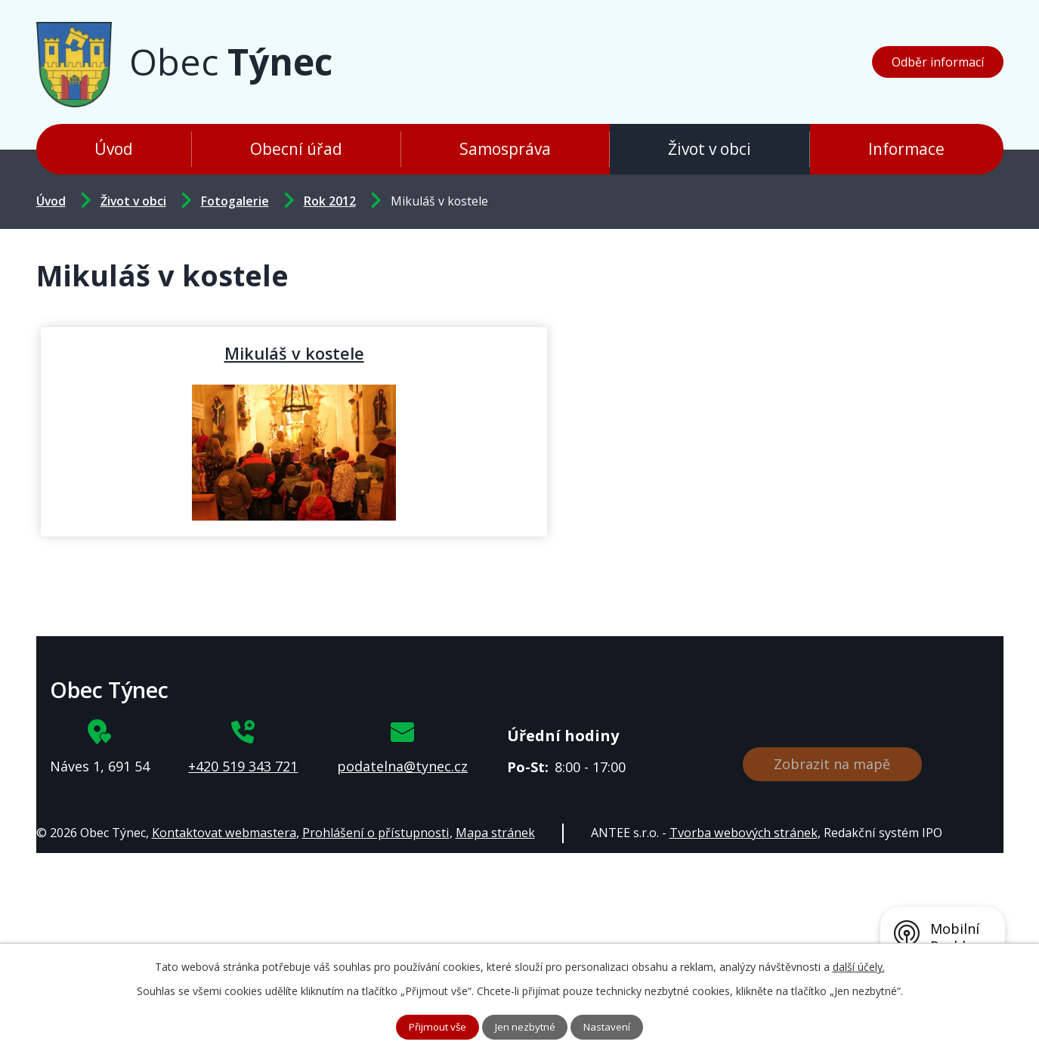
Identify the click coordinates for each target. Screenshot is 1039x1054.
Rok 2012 (330, 201)
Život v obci (709, 148)
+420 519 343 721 (243, 766)
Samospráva (505, 148)
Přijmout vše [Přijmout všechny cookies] (434, 1026)
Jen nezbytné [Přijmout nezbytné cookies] (526, 1026)
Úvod (113, 148)
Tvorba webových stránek (743, 832)
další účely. (859, 965)
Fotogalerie (235, 201)
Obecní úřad (296, 148)
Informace (906, 148)
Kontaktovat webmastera (224, 832)
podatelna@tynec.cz (402, 766)
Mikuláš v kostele (197, 352)
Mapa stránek (495, 832)
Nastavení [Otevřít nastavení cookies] (611, 1026)
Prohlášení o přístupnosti (376, 832)
